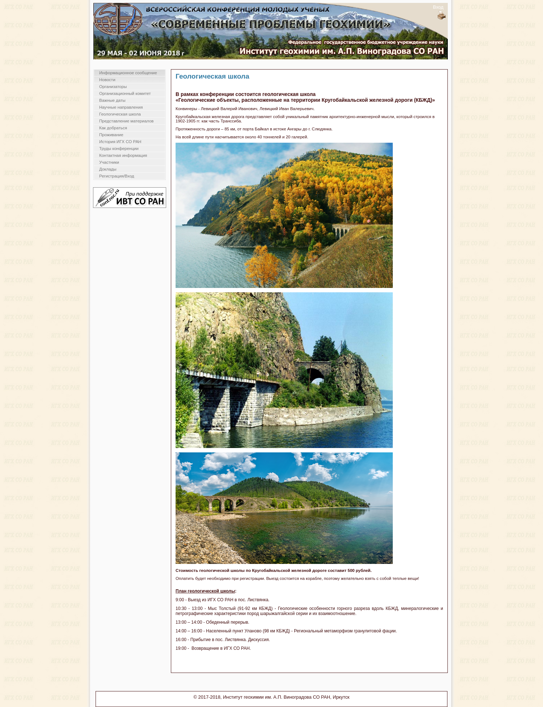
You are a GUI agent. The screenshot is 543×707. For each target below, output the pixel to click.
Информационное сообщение (128, 73)
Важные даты (112, 100)
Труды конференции (119, 148)
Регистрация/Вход (116, 176)
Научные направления (121, 107)
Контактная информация (123, 155)
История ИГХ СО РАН (120, 141)
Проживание (111, 135)
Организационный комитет (125, 93)
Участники (109, 162)
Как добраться (113, 128)
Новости (107, 80)
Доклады (108, 169)
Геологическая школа (120, 114)
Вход (438, 7)
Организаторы (113, 86)
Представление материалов (126, 121)
